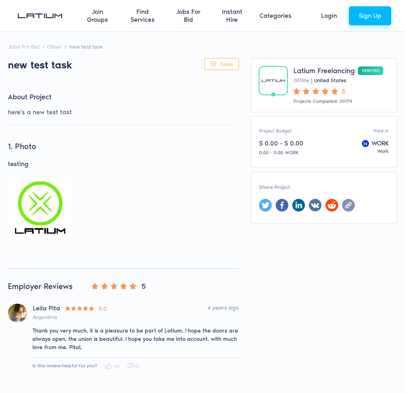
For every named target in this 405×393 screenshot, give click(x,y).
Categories (275, 15)
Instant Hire (232, 15)
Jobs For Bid (188, 15)
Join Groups (97, 15)
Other (54, 46)
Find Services (143, 15)
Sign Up (370, 15)
